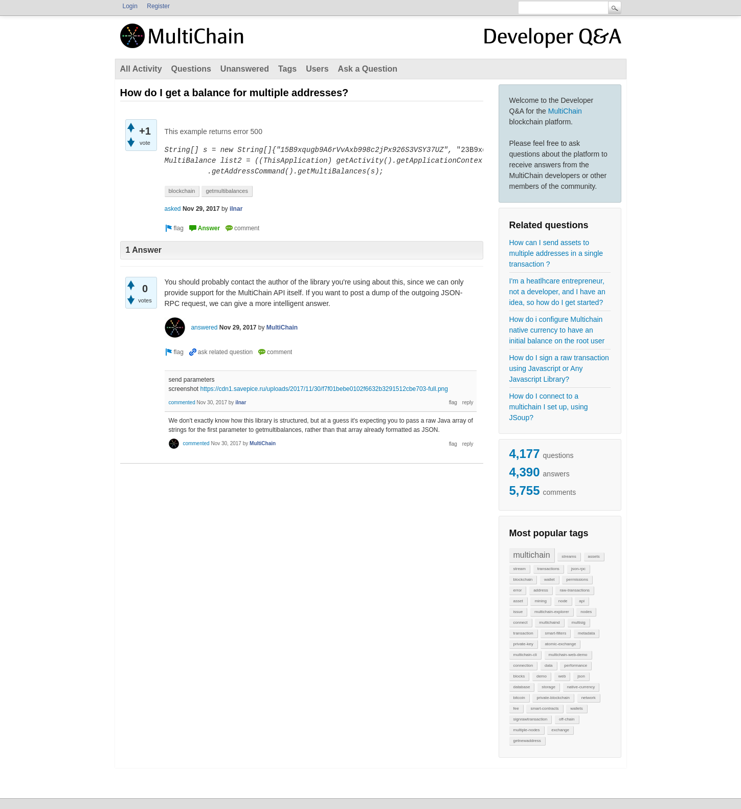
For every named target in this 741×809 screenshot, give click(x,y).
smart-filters (555, 633)
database (521, 687)
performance (575, 665)
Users (317, 68)
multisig (579, 622)
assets (594, 556)
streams (569, 556)
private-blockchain (552, 697)
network (588, 697)
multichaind (549, 622)
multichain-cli (525, 654)
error (517, 590)
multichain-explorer (551, 611)
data (549, 665)
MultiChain (565, 111)
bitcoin (519, 697)
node (563, 601)
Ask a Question (367, 68)
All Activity (141, 68)
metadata (586, 633)
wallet (549, 579)
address (540, 590)
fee (516, 708)
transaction (523, 633)
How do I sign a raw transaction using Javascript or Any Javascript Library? (559, 368)
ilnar (236, 208)
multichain (531, 555)
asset (518, 601)
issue (518, 611)
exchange (560, 730)
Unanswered (244, 68)
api (582, 601)
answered (204, 327)
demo (541, 676)
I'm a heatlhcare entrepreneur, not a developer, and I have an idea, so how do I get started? (557, 292)
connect (520, 622)
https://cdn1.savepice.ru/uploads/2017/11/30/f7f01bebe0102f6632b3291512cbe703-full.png (324, 388)
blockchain (523, 579)
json (581, 676)
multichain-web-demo (568, 654)
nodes (586, 611)
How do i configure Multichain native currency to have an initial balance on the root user (557, 330)
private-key (523, 644)
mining (540, 601)
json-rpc (578, 568)
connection (523, 665)
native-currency (581, 687)
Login (130, 6)
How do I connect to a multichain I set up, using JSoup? (548, 407)
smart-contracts (544, 708)
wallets (576, 708)
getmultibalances (227, 191)
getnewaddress (527, 740)
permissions (577, 579)
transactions (548, 568)
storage (548, 687)
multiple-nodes (526, 730)
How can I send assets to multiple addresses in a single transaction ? (556, 253)
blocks (519, 676)
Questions (191, 68)
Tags (287, 68)
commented (182, 402)
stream (519, 568)
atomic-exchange (560, 644)
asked (173, 208)
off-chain (567, 719)
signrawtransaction (530, 719)
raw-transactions (574, 590)
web (562, 676)
